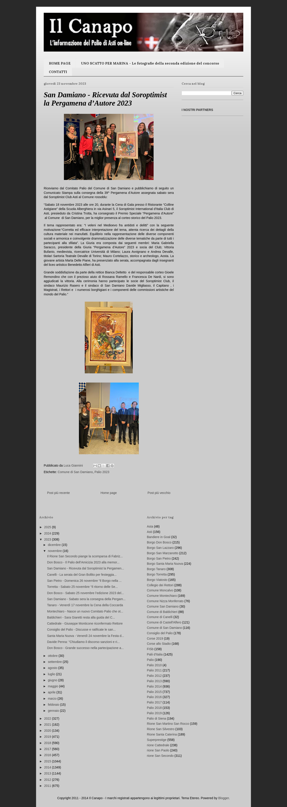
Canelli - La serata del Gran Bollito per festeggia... (82, 574)
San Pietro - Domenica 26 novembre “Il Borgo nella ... (84, 580)
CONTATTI (58, 72)
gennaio (54, 710)
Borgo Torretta (157, 574)
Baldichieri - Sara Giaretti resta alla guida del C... (81, 617)
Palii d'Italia (155, 654)
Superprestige (156, 740)
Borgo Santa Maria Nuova (165, 563)
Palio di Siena (156, 718)
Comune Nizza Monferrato (165, 601)
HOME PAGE (60, 63)
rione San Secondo (160, 755)
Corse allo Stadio (159, 643)
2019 (48, 736)
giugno (53, 680)
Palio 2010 (154, 665)
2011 (48, 786)
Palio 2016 (154, 697)
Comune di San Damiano (75, 472)
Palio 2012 (154, 675)
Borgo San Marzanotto (162, 553)
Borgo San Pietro (159, 558)
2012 (48, 779)
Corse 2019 (155, 638)
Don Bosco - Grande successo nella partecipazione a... (85, 648)
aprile (52, 692)
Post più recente (58, 493)
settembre (55, 662)
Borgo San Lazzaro (160, 548)
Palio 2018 (154, 708)
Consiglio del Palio (160, 633)
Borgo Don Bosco (159, 542)
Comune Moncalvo (160, 590)
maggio (53, 686)
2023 (48, 539)
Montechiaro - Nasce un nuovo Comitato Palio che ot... (85, 611)
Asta (150, 526)
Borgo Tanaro (156, 569)
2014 (48, 767)
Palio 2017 (154, 702)
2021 (48, 724)
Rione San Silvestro (160, 729)
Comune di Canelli (159, 617)
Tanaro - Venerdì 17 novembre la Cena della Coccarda (85, 605)
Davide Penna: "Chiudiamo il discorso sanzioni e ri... (83, 642)
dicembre (54, 545)
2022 (48, 718)
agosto (53, 668)
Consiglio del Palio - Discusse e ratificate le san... (81, 629)
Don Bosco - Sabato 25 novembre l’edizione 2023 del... (85, 593)
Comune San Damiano (163, 606)
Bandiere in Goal (158, 537)
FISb (150, 649)
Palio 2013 (154, 681)
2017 (48, 749)
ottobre (53, 656)
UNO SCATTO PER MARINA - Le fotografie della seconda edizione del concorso (150, 63)
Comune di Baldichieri (162, 612)
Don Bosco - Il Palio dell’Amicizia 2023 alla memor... (83, 562)
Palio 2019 (154, 713)
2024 (48, 533)
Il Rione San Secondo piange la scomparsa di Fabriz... (85, 556)
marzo (52, 698)
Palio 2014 (154, 686)
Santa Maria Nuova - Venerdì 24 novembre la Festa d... (85, 636)
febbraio (54, 704)
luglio (52, 674)
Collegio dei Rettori (160, 585)
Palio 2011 (154, 670)
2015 (48, 761)
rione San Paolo (158, 750)
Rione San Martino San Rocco (168, 723)
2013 (48, 773)
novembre (55, 551)
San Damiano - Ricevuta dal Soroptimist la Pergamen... (85, 568)
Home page (108, 493)
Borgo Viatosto (157, 580)
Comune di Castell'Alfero (164, 622)
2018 (48, 743)
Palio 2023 (101, 472)
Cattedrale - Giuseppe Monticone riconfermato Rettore (85, 623)
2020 (48, 730)
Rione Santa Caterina (162, 734)
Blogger (223, 798)
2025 (48, 527)
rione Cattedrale (158, 745)
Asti (149, 532)
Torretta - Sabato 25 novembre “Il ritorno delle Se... (82, 586)
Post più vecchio (159, 493)
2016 (48, 755)
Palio (150, 660)
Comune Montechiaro (162, 595)
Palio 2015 (154, 692)
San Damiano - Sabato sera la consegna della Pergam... (86, 599)
